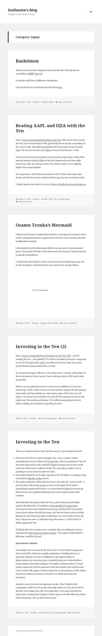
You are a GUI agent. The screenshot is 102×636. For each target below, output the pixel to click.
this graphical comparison (64, 505)
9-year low (53, 461)
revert (42, 485)
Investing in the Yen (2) (41, 346)
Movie (51, 102)
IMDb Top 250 (35, 73)
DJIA (50, 199)
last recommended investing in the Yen (42, 140)
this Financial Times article (42, 533)
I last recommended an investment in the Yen (44, 355)
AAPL (45, 199)
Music (56, 323)
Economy (45, 612)
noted (46, 146)
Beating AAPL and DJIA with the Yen (50, 128)
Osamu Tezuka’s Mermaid (44, 225)
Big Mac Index (35, 478)
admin (37, 102)
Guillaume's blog (22, 10)
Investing (60, 199)
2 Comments (75, 612)
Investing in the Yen (38, 442)
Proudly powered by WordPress (29, 631)
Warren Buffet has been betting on (68, 184)
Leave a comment (65, 102)
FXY (54, 199)
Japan (45, 102)
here (59, 87)
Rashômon (27, 61)
